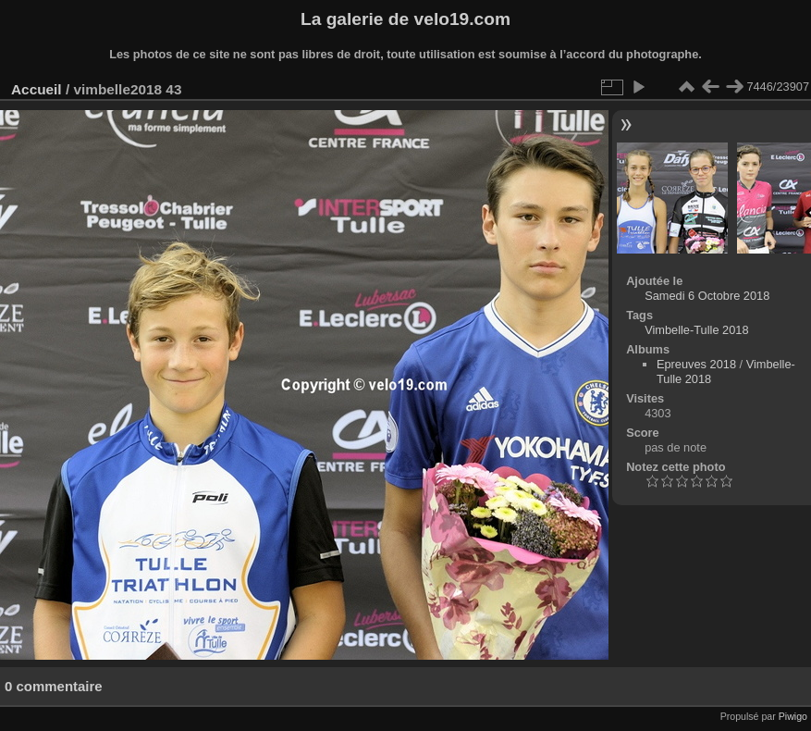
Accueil (36, 89)
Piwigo (793, 716)
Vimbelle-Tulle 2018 (696, 330)
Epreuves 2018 (696, 364)
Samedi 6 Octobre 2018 (707, 296)
